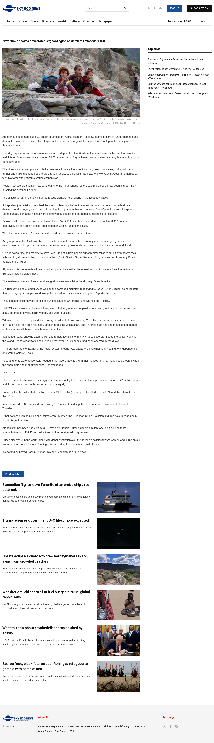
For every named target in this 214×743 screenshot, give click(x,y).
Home (10, 21)
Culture (75, 21)
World (62, 21)
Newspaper (105, 21)
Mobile (174, 8)
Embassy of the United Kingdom (84, 726)
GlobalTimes (45, 731)
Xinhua (107, 726)
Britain (22, 21)
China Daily (139, 726)
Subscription (199, 8)
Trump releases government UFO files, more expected (45, 520)
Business (48, 21)
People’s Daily (122, 726)
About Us (44, 717)
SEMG (12, 726)
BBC (72, 731)
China (34, 21)
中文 (203, 21)
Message (169, 717)
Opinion (88, 21)
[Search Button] (125, 8)
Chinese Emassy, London (51, 726)
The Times (60, 731)
